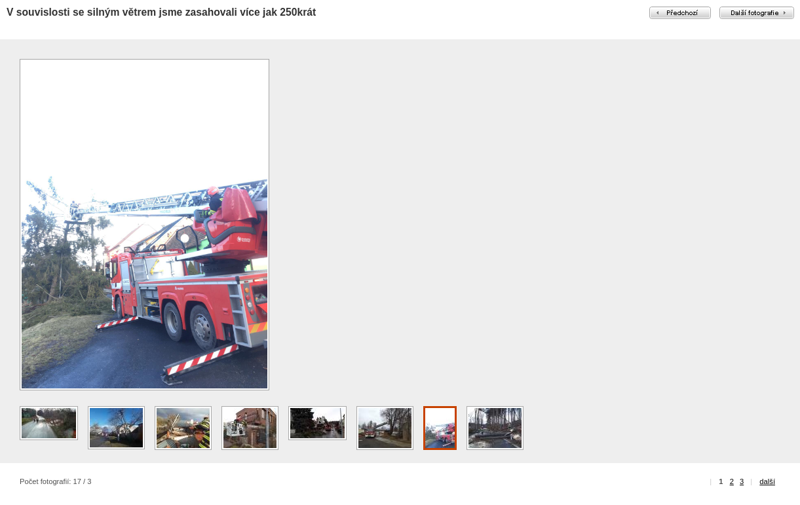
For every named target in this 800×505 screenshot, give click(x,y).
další (767, 481)
